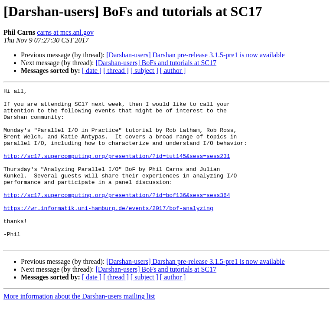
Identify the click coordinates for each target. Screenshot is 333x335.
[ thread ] (116, 70)
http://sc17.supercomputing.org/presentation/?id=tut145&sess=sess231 (116, 170)
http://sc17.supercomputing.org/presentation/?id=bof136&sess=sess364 (116, 217)
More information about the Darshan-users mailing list (79, 327)
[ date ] (91, 70)
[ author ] (173, 70)
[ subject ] (144, 70)
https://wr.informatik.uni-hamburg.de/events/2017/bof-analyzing (108, 232)
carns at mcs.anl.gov (65, 32)
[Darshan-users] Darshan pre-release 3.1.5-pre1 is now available (195, 55)
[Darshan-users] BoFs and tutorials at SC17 (155, 62)
